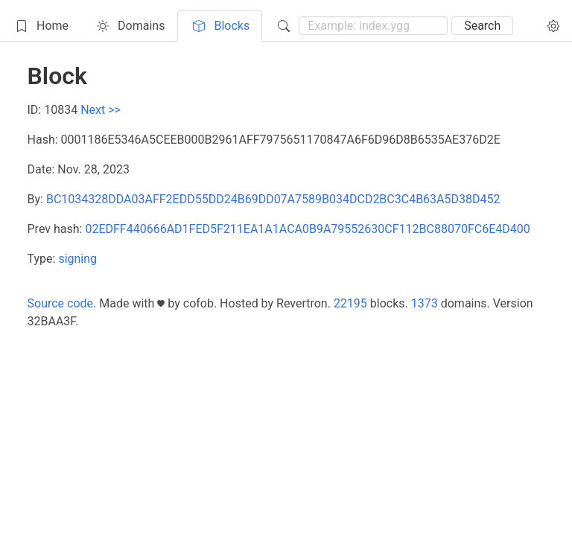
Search (482, 26)
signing (77, 259)
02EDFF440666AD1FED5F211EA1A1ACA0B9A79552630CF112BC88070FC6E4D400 (307, 229)
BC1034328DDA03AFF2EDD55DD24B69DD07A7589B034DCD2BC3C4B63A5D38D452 (273, 199)
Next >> (100, 110)
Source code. (62, 303)
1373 (424, 303)
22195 (350, 303)
